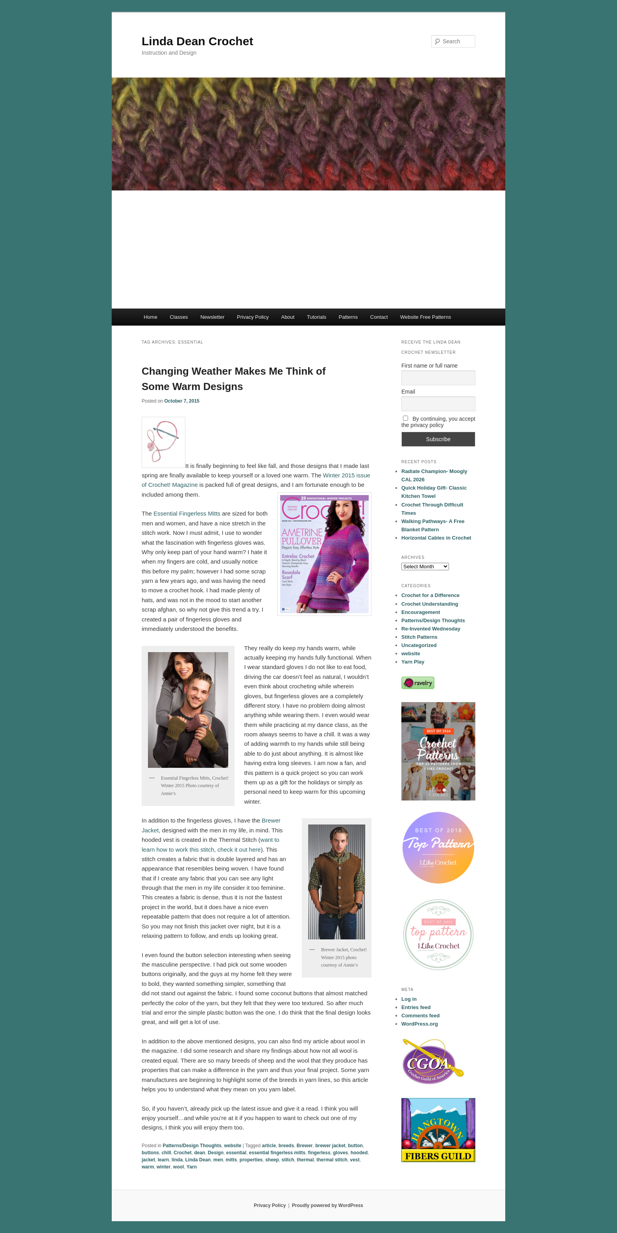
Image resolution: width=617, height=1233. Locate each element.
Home (150, 317)
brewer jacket (330, 1145)
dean (199, 1152)
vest (355, 1160)
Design (216, 1152)
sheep (272, 1160)
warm (148, 1167)
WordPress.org (419, 1024)
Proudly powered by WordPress (327, 1205)
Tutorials (316, 317)
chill (166, 1152)
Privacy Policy (253, 317)
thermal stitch (331, 1160)
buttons (150, 1152)
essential (236, 1152)
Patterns (348, 317)
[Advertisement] (308, 249)
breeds (286, 1145)
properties (251, 1160)
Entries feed (415, 1007)
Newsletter (212, 317)
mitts (231, 1160)
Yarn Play (413, 662)
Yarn (192, 1167)
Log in (409, 999)
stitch (288, 1160)
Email (408, 391)
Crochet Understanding (429, 604)
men (218, 1160)
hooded (359, 1152)
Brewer (305, 1145)
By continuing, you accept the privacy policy (438, 422)
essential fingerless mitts (277, 1152)
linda (177, 1160)
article (269, 1145)
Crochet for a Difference (430, 595)
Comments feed (420, 1016)
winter (163, 1167)
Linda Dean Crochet (197, 41)
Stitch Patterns (419, 637)
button (355, 1145)
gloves (340, 1152)
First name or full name (429, 365)
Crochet (182, 1152)
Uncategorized (419, 645)
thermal (305, 1160)
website (232, 1145)
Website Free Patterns (425, 317)
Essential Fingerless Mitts (186, 513)
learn (163, 1160)
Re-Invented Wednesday (430, 629)
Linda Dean (198, 1160)
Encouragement (420, 612)
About (287, 317)
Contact (379, 317)
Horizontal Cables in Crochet (436, 538)
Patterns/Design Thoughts (192, 1145)
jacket (148, 1160)
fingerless (319, 1152)
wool (178, 1167)
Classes (179, 317)
